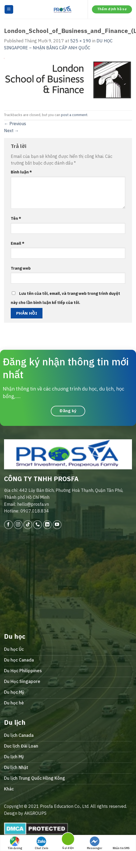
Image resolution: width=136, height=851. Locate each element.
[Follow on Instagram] (18, 524)
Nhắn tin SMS (121, 843)
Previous (15, 123)
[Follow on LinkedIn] (47, 524)
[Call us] (37, 524)
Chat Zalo (41, 843)
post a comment (74, 115)
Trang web (21, 268)
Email (17, 243)
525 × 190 (80, 40)
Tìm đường (15, 843)
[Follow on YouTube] (57, 524)
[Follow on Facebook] (8, 524)
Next (11, 130)
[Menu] (9, 9)
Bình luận (21, 171)
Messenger (94, 843)
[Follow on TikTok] (27, 524)
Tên (16, 218)
